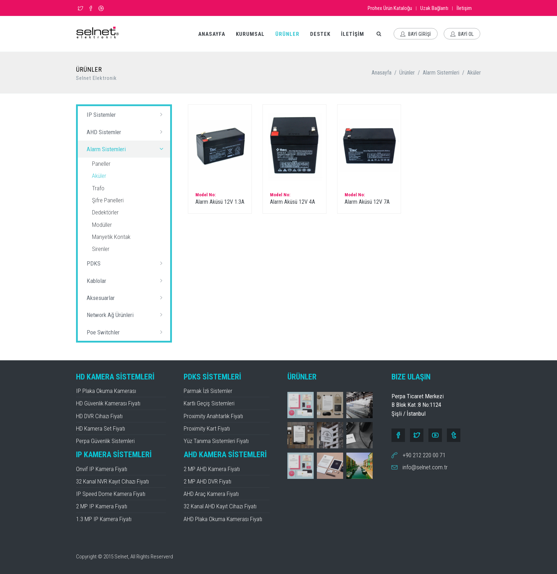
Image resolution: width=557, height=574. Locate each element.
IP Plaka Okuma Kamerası (106, 390)
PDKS (127, 263)
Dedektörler (105, 212)
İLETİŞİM (352, 34)
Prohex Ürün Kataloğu (390, 8)
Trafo (98, 188)
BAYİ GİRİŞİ (415, 34)
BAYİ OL (462, 34)
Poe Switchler (127, 332)
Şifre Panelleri (108, 200)
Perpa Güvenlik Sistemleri (105, 440)
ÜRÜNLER (287, 34)
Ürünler (407, 72)
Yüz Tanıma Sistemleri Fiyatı (216, 440)
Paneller (101, 163)
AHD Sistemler (127, 131)
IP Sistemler (127, 114)
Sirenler (100, 248)
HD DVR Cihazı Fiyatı (99, 416)
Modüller (102, 224)
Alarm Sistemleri (441, 72)
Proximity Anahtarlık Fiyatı (213, 416)
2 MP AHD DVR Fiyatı (207, 481)
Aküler (474, 72)
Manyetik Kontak (111, 236)
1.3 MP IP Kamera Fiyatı (103, 519)
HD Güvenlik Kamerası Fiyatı (108, 403)
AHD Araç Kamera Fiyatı (211, 493)
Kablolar (127, 280)
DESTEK (320, 34)
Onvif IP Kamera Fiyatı (101, 468)
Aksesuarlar (127, 297)
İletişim (464, 8)
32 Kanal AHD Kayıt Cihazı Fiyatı (220, 506)
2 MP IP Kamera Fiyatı (101, 506)
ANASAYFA (211, 34)
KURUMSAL (250, 34)
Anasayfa (381, 72)
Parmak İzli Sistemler (208, 390)
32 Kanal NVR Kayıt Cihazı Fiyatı (112, 481)
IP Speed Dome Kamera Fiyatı (110, 493)
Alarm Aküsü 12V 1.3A (219, 201)
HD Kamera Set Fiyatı (100, 428)
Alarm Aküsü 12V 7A (367, 201)
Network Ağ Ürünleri (127, 314)
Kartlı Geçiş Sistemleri (209, 403)
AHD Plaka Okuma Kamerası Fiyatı (223, 519)
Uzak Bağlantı (434, 8)
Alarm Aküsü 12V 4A (292, 201)
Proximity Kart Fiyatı (207, 428)
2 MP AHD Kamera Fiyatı (212, 468)
